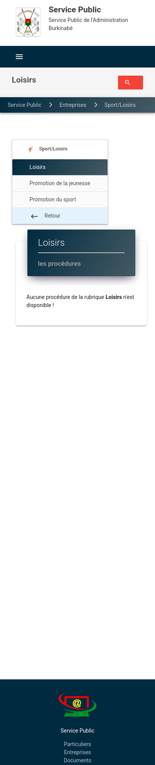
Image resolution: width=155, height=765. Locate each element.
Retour (45, 216)
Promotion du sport (53, 199)
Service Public (25, 105)
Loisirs (32, 120)
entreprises (72, 105)
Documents (77, 760)
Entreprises (77, 752)
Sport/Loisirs (120, 105)
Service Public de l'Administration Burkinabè (94, 17)
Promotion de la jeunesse (60, 183)
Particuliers (77, 744)
